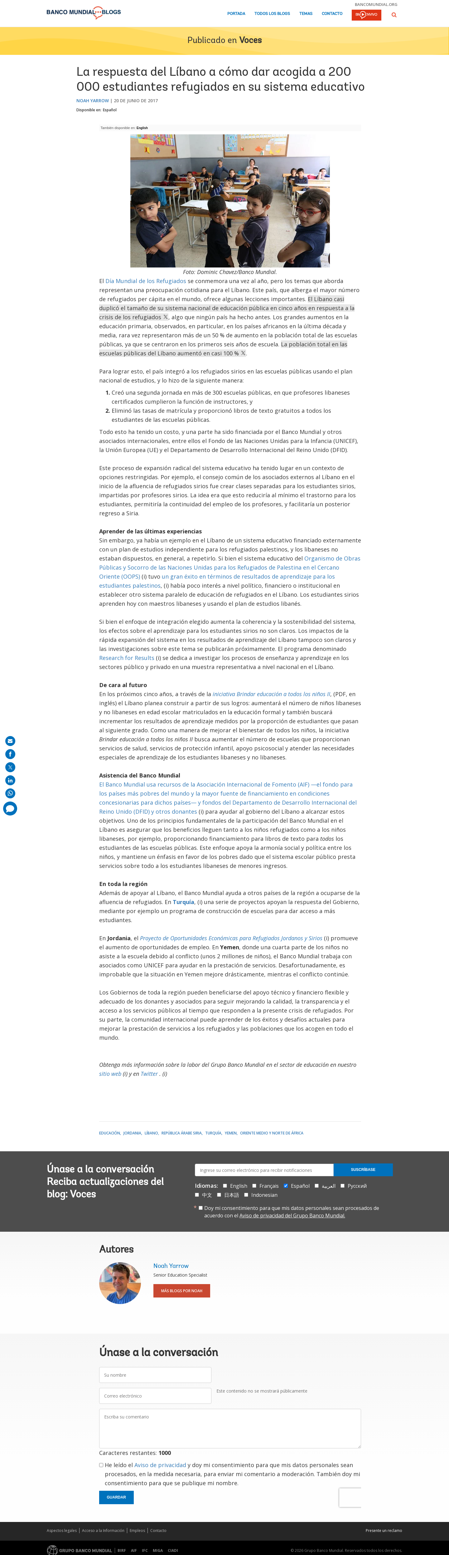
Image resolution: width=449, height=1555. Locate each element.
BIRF (122, 1550)
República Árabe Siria (182, 1133)
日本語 (231, 1195)
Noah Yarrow (92, 100)
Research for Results (126, 658)
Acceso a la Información (103, 1530)
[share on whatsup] (10, 793)
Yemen (231, 1133)
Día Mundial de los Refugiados (145, 281)
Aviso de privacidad (160, 1465)
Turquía (213, 1133)
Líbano (151, 1133)
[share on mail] (10, 741)
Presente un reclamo (384, 1530)
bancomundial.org (376, 4)
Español (110, 110)
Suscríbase (363, 1169)
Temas (305, 14)
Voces (250, 40)
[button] (394, 14)
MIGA (158, 1550)
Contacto (332, 14)
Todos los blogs (272, 14)
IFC (145, 1550)
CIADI (173, 1550)
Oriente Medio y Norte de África (271, 1133)
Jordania (132, 1133)
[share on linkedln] (10, 780)
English (142, 128)
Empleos (137, 1530)
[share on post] (10, 767)
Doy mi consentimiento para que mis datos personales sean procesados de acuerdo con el (291, 1212)
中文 (207, 1195)
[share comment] (10, 809)
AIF (134, 1550)
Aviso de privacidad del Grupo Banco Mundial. (292, 1215)
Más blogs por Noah (181, 1290)
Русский (357, 1185)
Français (269, 1185)
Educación (109, 1133)
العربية (329, 1185)
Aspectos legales (62, 1530)
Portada (236, 14)
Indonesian (264, 1195)
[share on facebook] (10, 754)
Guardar (116, 1497)
